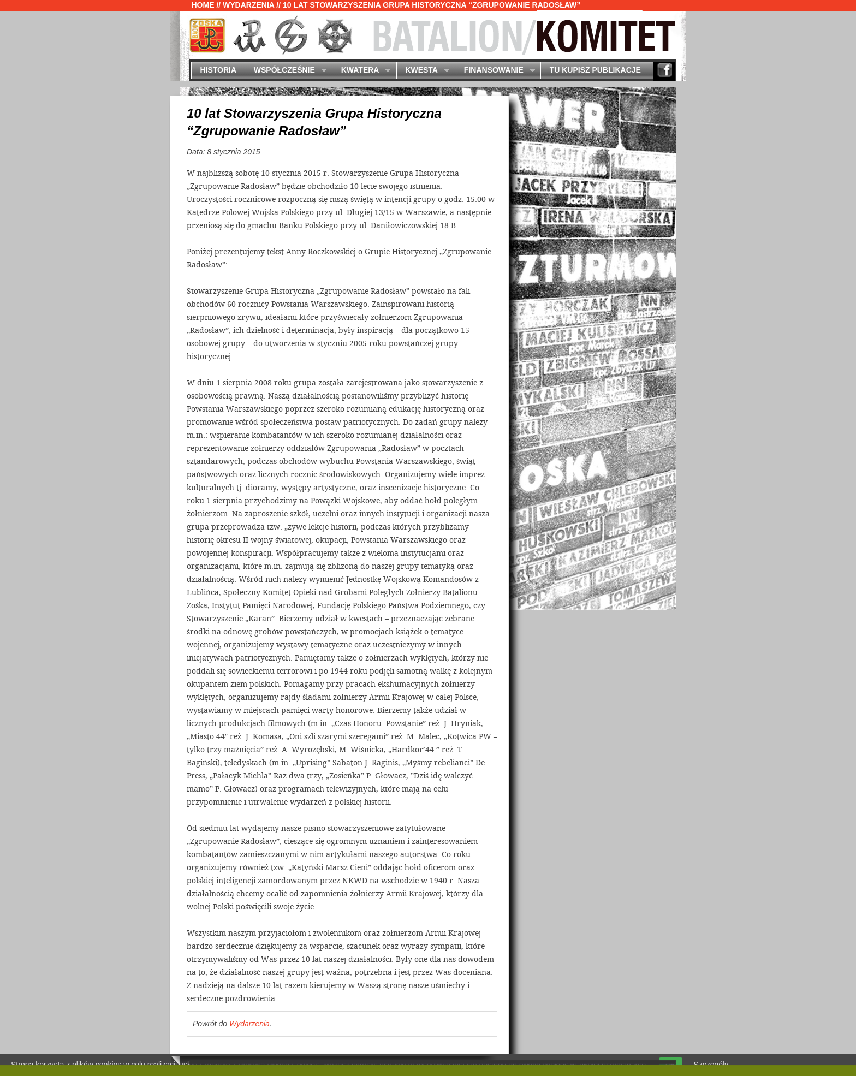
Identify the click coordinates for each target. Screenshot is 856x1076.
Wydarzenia (248, 5)
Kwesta (422, 71)
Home (203, 5)
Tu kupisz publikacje (595, 70)
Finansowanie (494, 71)
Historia (218, 70)
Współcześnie (285, 71)
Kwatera (361, 71)
